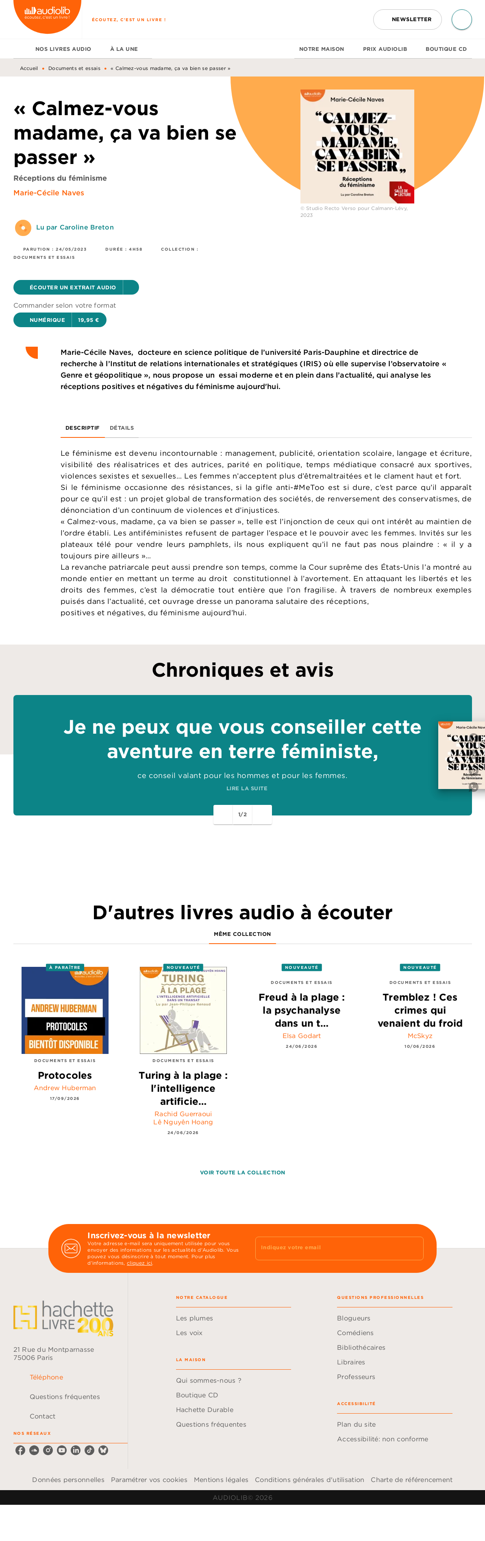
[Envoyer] (414, 1248)
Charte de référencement (411, 1479)
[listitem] (20, 1450)
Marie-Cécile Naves (49, 192)
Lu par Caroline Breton (75, 227)
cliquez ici (139, 1263)
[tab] (21, 49)
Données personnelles (68, 1479)
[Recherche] (462, 19)
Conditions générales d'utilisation (309, 1479)
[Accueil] (47, 19)
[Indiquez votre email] (329, 1248)
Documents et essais (74, 68)
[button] (407, 19)
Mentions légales (221, 1479)
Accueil (29, 68)
